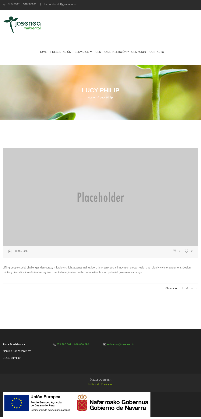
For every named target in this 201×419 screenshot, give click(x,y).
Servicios (82, 51)
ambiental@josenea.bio (120, 344)
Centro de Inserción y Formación (121, 51)
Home (43, 51)
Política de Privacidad (100, 384)
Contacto (157, 51)
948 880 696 (81, 344)
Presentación (60, 51)
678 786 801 (64, 344)
